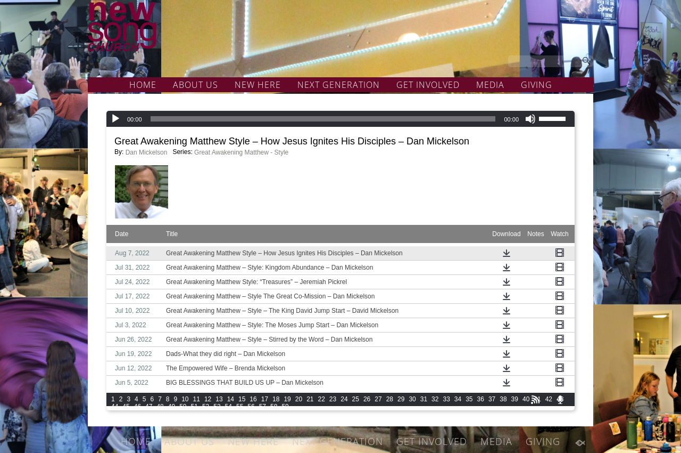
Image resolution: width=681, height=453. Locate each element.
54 (228, 406)
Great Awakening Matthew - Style (241, 152)
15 (241, 399)
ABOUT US (195, 85)
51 (194, 406)
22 (321, 399)
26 (366, 399)
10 (184, 399)
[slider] (323, 119)
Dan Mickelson (147, 152)
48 (159, 406)
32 (434, 399)
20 (298, 399)
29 (400, 399)
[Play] (115, 119)
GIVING (536, 85)
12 (207, 399)
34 (457, 399)
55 (239, 406)
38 (503, 399)
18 (275, 399)
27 (378, 399)
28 (389, 399)
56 (250, 406)
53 (216, 406)
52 (205, 406)
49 (171, 406)
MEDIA (490, 85)
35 (469, 399)
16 (253, 399)
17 (264, 399)
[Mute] (530, 119)
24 (343, 399)
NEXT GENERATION (338, 85)
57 (262, 406)
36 (480, 399)
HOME (142, 85)
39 (514, 399)
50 (182, 406)
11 (196, 399)
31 (423, 399)
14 (230, 399)
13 (218, 399)
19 (287, 399)
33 (446, 399)
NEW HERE (258, 85)
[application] (340, 119)
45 (125, 406)
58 (273, 406)
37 (491, 399)
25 (355, 399)
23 (332, 399)
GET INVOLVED (428, 85)
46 (137, 406)
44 (114, 406)
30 (412, 399)
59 (284, 406)
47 (148, 406)
